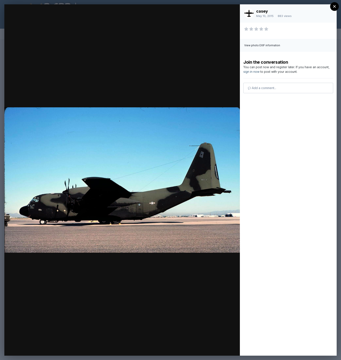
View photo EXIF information (262, 45)
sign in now (251, 71)
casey (262, 11)
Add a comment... (262, 88)
